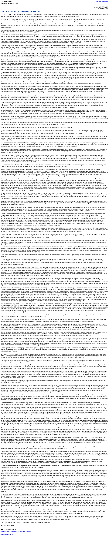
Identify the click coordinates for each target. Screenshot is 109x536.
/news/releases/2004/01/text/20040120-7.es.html (16, 531)
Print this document (101, 1)
